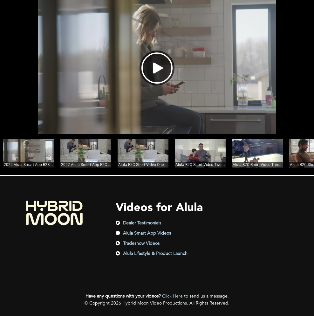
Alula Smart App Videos (147, 233)
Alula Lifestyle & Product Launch (155, 253)
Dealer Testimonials (142, 223)
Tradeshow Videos (141, 243)
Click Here (172, 296)
